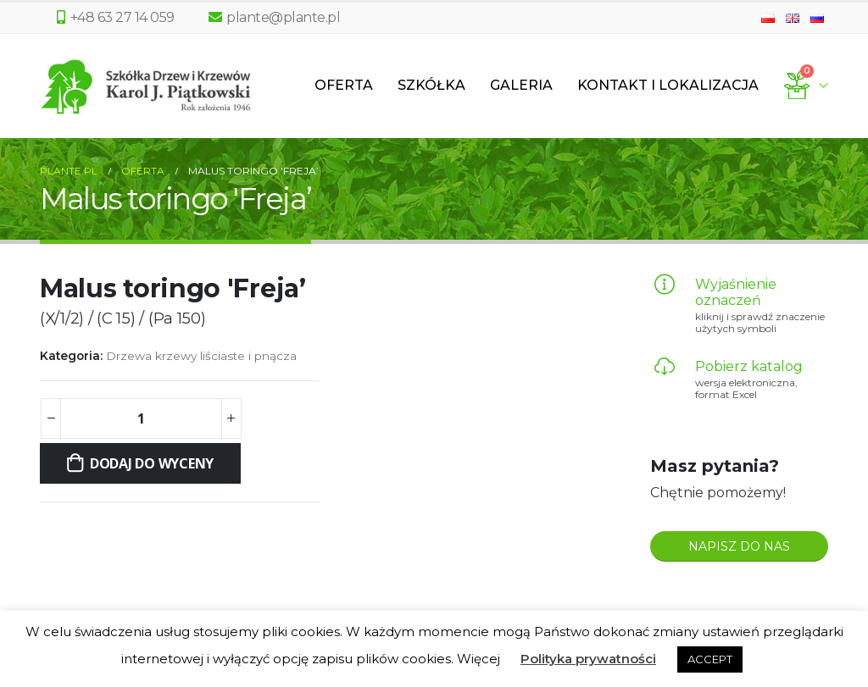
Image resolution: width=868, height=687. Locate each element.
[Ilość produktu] (140, 418)
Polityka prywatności (588, 659)
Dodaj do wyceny (152, 463)
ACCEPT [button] (709, 659)
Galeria (521, 85)
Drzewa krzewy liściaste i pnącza (201, 356)
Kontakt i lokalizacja (668, 85)
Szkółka (431, 85)
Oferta (343, 85)
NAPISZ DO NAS (739, 546)
